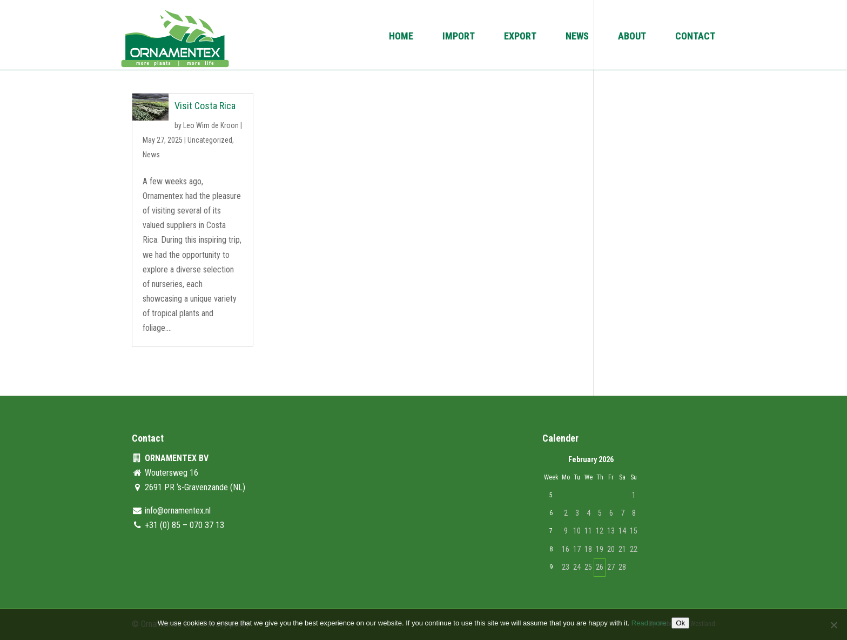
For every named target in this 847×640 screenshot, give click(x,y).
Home (401, 37)
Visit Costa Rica (205, 105)
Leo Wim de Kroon (211, 125)
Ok (680, 623)
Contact (695, 37)
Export (520, 37)
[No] (833, 624)
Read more (648, 623)
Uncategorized (209, 140)
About (632, 37)
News (577, 37)
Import (458, 37)
